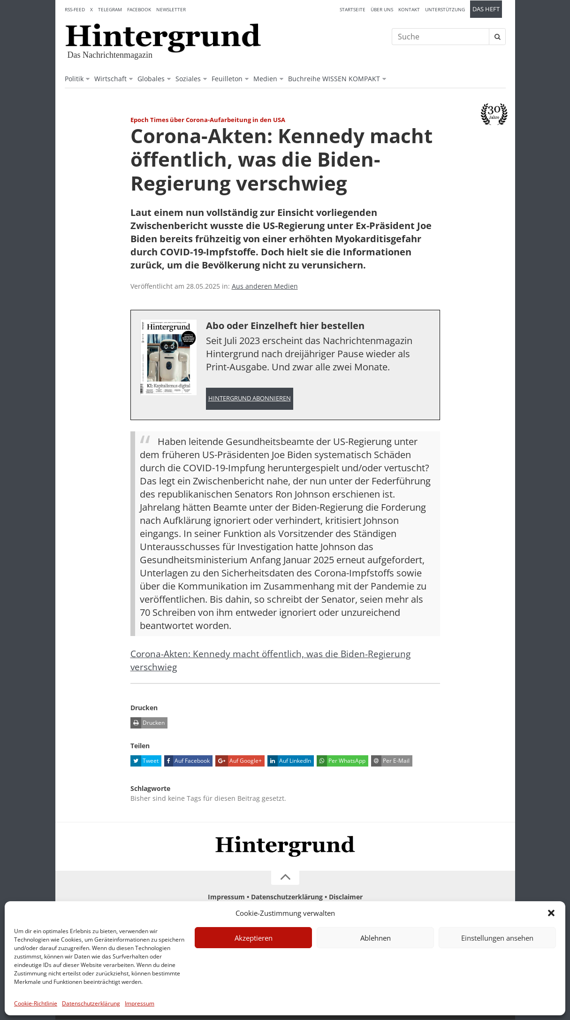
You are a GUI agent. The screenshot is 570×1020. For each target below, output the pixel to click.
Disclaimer (346, 897)
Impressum (139, 1003)
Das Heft (486, 9)
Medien (265, 78)
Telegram (110, 9)
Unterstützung (445, 9)
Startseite (352, 9)
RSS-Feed (75, 9)
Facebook (139, 9)
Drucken (147, 723)
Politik (74, 78)
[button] (551, 913)
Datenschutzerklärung (91, 1003)
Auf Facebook (187, 761)
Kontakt (409, 9)
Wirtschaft (110, 78)
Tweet (144, 761)
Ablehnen (375, 938)
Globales (151, 78)
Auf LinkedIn (289, 761)
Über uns (382, 9)
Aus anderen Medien (265, 286)
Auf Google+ (238, 761)
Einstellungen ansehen (497, 938)
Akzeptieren (254, 938)
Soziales (188, 78)
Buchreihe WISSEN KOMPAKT (334, 78)
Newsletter (171, 9)
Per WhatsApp (341, 761)
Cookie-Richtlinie (35, 1003)
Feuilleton (227, 78)
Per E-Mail (390, 761)
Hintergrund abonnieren (249, 399)
